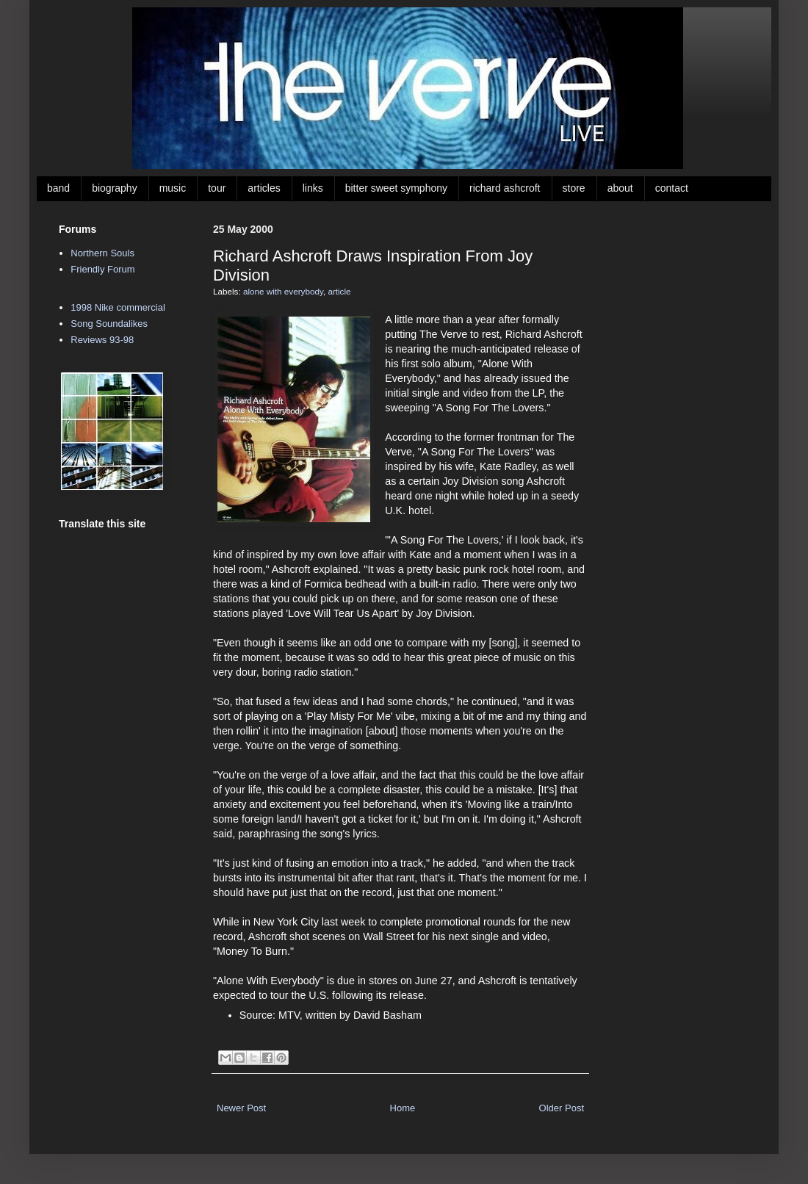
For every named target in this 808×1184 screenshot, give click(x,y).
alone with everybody (283, 291)
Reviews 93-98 (102, 339)
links (313, 188)
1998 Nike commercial (118, 307)
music (173, 188)
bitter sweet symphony (396, 188)
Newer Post (241, 1107)
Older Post (561, 1107)
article (339, 291)
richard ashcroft (504, 188)
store (574, 188)
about (620, 188)
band (58, 188)
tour (217, 188)
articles (264, 188)
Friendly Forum (102, 269)
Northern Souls (102, 253)
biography (114, 188)
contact (671, 188)
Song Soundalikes (109, 323)
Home (403, 1107)
